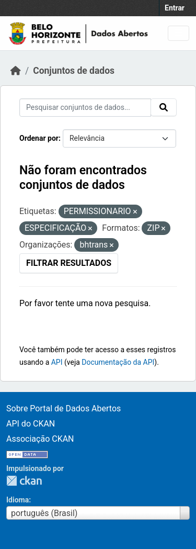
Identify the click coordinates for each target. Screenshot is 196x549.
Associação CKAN (40, 439)
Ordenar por (39, 138)
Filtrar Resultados (68, 263)
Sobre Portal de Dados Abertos (63, 408)
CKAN (24, 480)
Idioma (17, 500)
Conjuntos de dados (73, 70)
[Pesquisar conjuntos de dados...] (85, 107)
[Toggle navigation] (178, 33)
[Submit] (164, 107)
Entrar (175, 8)
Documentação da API (118, 362)
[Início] (15, 70)
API (57, 362)
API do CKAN (30, 424)
